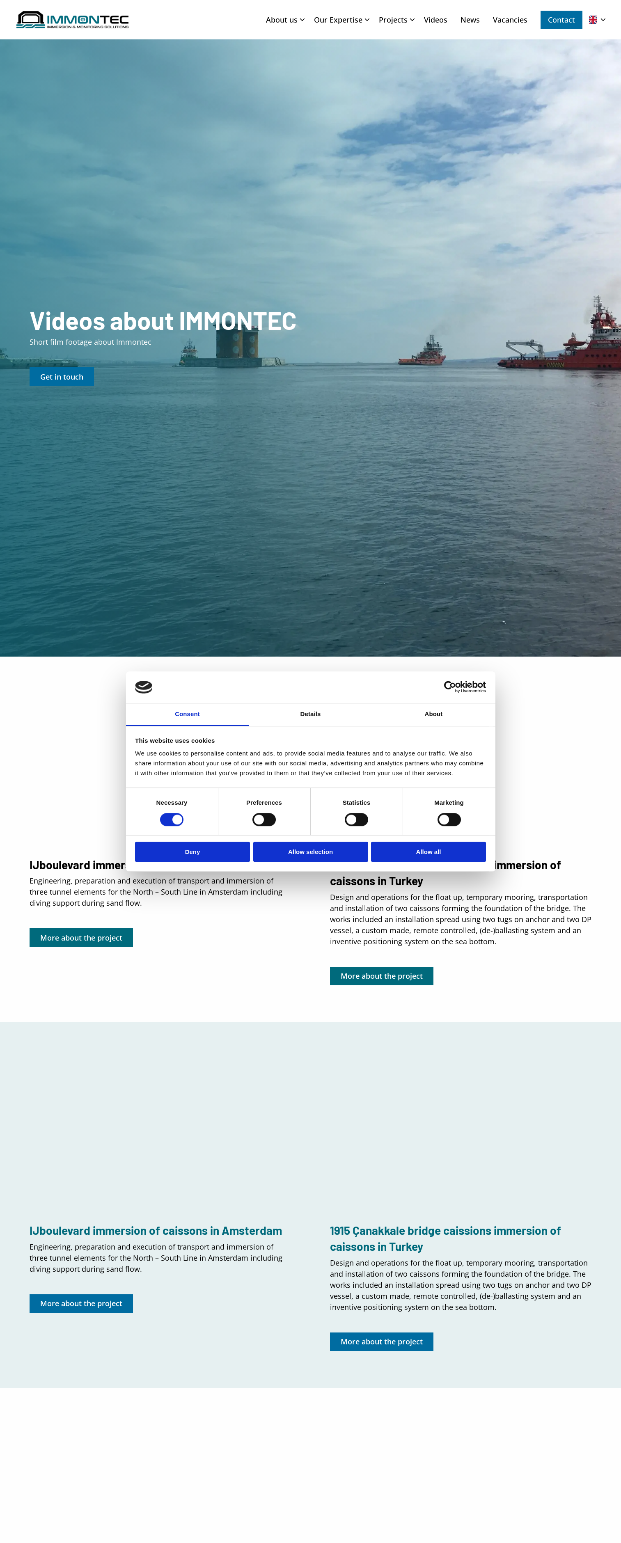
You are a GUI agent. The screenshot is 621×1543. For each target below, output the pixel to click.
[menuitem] (283, 19)
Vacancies (510, 20)
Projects (397, 20)
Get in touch (61, 377)
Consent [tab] (187, 713)
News (470, 20)
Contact (561, 20)
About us (285, 20)
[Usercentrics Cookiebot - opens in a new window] (450, 687)
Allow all (428, 851)
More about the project (81, 938)
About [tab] (434, 713)
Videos (435, 20)
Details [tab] (310, 713)
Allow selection (310, 851)
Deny (192, 851)
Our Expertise (342, 20)
